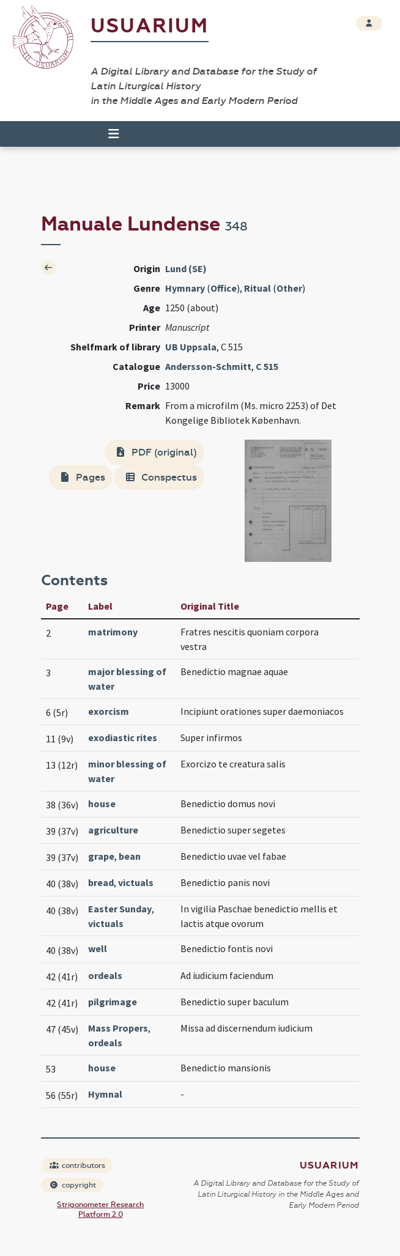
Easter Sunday (120, 909)
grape (101, 856)
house (102, 803)
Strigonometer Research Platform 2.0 (100, 1209)
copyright (73, 1185)
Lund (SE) (186, 268)
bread (101, 882)
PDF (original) (155, 452)
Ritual (257, 288)
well (97, 948)
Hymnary (185, 288)
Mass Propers (118, 1028)
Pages (82, 477)
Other (289, 288)
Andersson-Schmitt (208, 366)
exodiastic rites (122, 737)
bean (130, 856)
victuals (136, 882)
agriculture (113, 830)
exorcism (108, 711)
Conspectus (160, 477)
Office (223, 288)
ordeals (105, 975)
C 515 (267, 366)
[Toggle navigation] (108, 134)
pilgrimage (112, 1002)
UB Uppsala (191, 347)
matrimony (113, 632)
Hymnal (105, 1094)
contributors (77, 1165)
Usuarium (150, 26)
